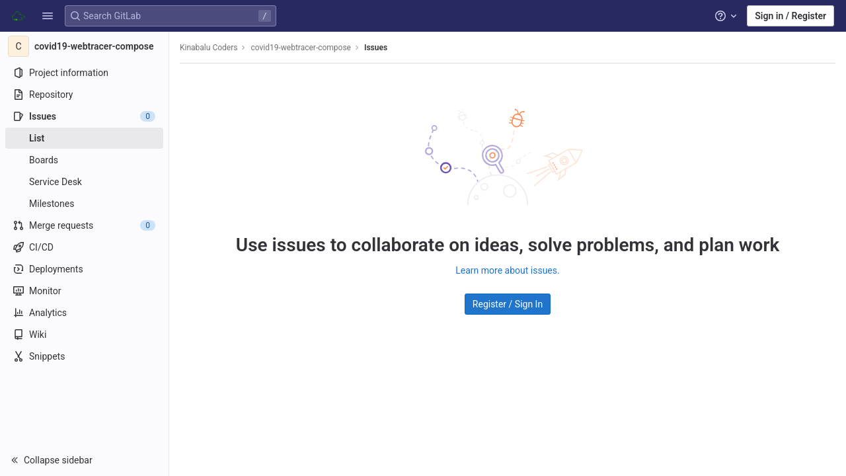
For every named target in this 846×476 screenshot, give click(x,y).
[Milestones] (84, 203)
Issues (375, 47)
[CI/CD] (84, 247)
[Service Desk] (84, 181)
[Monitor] (84, 290)
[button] (47, 15)
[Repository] (84, 94)
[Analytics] (84, 312)
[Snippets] (84, 356)
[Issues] (84, 116)
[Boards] (84, 160)
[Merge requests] (84, 225)
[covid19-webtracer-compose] (84, 46)
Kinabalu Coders (208, 47)
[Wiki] (84, 334)
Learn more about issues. (507, 270)
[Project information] (84, 72)
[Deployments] (84, 269)
